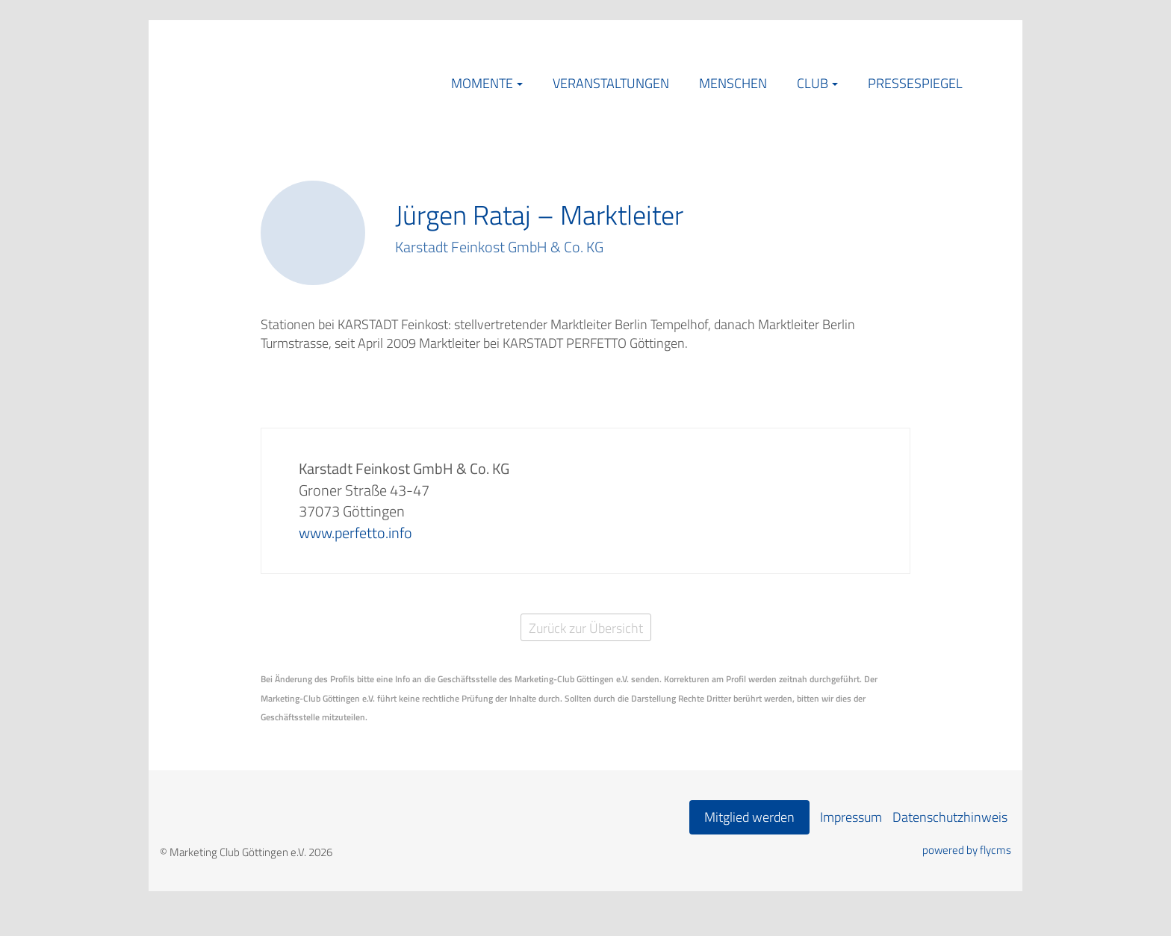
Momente (482, 83)
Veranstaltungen (611, 83)
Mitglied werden (749, 817)
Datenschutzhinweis (949, 817)
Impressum (851, 817)
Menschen (733, 83)
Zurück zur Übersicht (586, 628)
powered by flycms (966, 850)
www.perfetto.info (355, 532)
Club (812, 83)
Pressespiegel (915, 83)
